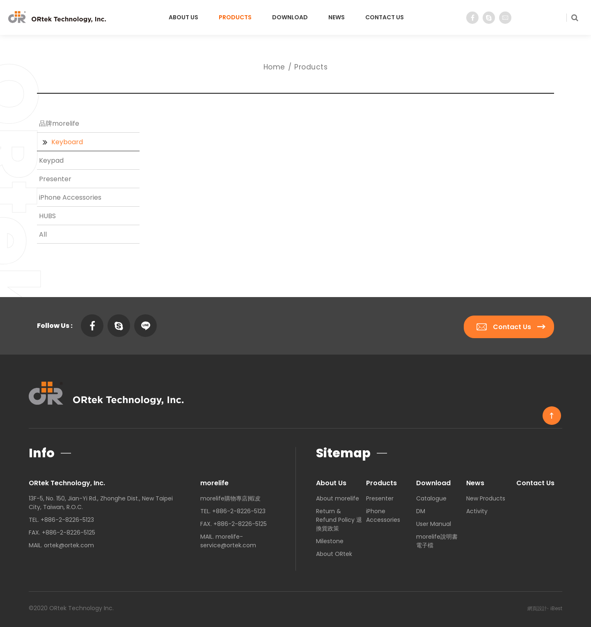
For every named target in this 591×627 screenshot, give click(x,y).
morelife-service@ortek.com (228, 538)
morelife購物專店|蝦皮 (230, 496)
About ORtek (334, 552)
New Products (485, 496)
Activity (477, 509)
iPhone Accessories (70, 197)
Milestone (330, 539)
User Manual (433, 522)
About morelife (337, 496)
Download (290, 17)
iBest (556, 606)
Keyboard (67, 142)
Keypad (51, 160)
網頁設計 (537, 606)
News (336, 17)
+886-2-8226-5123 (67, 518)
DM (420, 509)
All (43, 234)
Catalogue (431, 496)
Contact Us (384, 17)
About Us (183, 17)
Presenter (55, 179)
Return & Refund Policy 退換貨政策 (339, 517)
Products (235, 17)
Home (274, 67)
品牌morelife (59, 123)
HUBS (47, 216)
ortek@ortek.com (69, 543)
